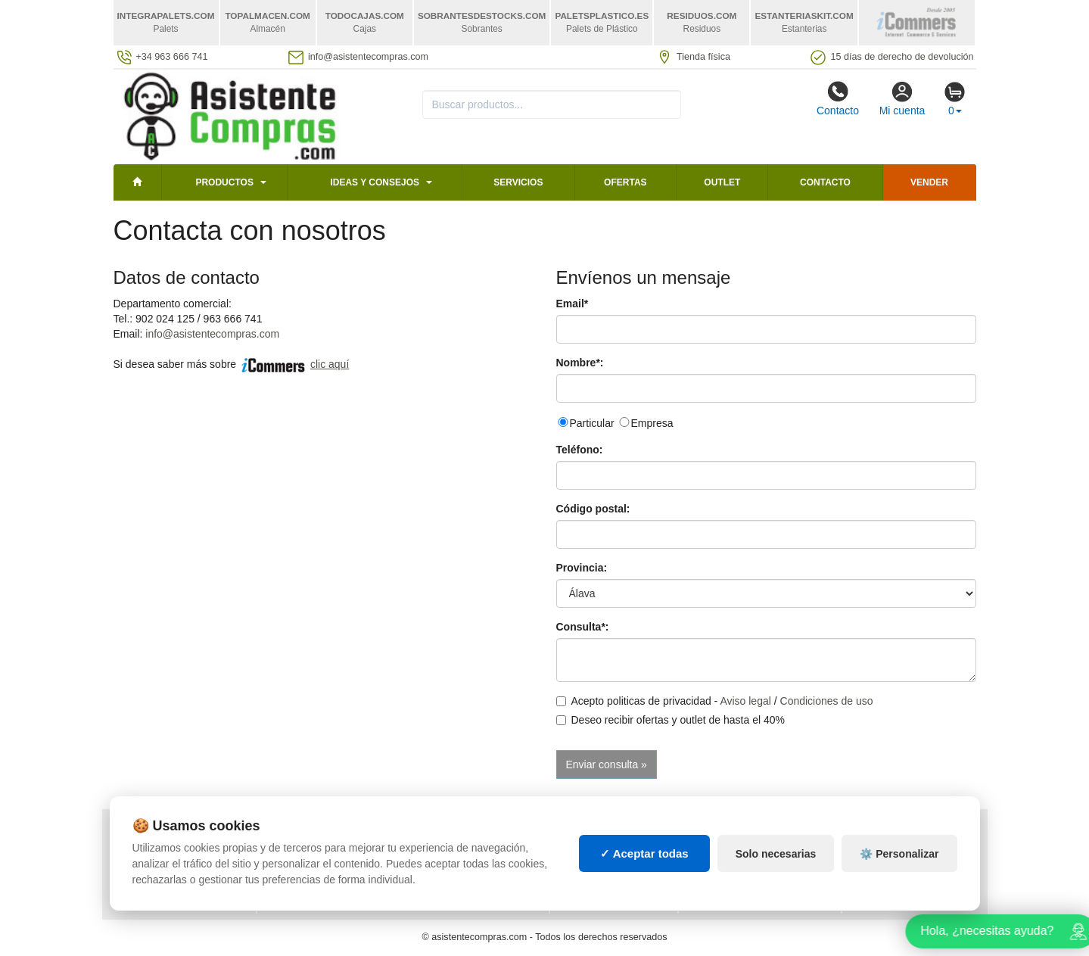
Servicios (518, 182)
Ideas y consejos (374, 182)
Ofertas (625, 182)
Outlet (722, 182)
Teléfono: (579, 450)
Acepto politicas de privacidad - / (714, 701)
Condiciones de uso (826, 701)
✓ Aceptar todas (644, 863)
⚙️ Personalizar (899, 864)
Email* (572, 303)
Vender (929, 182)
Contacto (838, 98)
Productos (224, 182)
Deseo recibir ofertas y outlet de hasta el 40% (671, 720)
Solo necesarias (776, 864)
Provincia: (582, 568)
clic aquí (329, 364)
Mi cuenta (902, 98)
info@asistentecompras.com (212, 334)
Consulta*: (582, 627)
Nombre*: (580, 363)
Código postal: (593, 509)
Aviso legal (745, 701)
